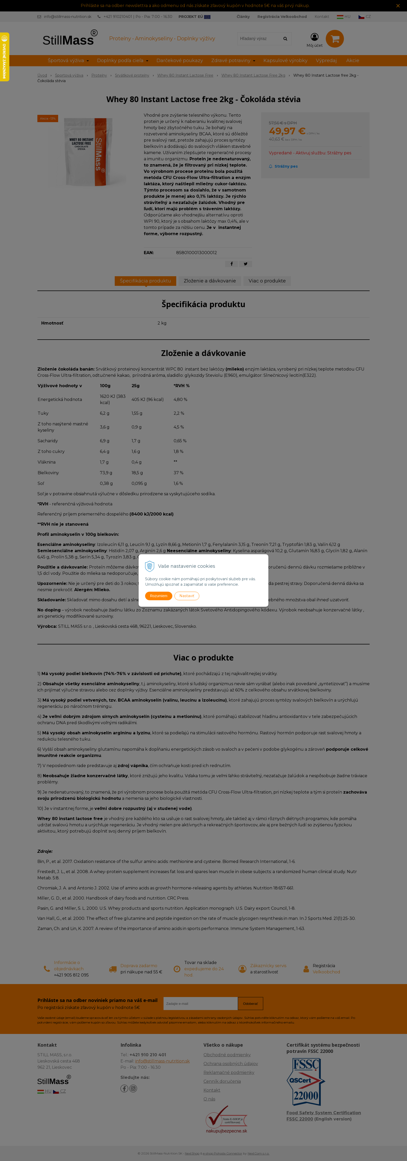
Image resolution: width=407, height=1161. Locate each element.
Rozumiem (158, 596)
